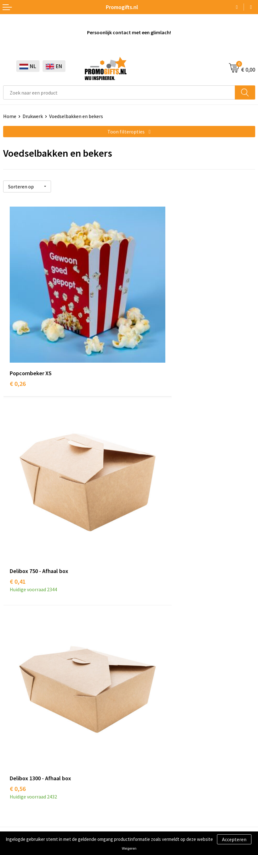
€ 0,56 (18, 504)
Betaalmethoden (150, 713)
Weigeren (129, 848)
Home (9, 116)
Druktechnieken (149, 588)
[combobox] (119, 92)
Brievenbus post (20, 713)
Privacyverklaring (21, 802)
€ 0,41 (144, 340)
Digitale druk (17, 732)
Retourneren (146, 723)
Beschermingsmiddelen (28, 704)
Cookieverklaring (21, 792)
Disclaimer (14, 812)
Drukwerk (33, 116)
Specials (12, 751)
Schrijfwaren (16, 694)
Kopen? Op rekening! (154, 579)
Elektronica (15, 723)
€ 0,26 (18, 340)
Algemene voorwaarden (28, 783)
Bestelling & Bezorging (157, 704)
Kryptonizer (16, 742)
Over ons (141, 569)
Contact (141, 694)
